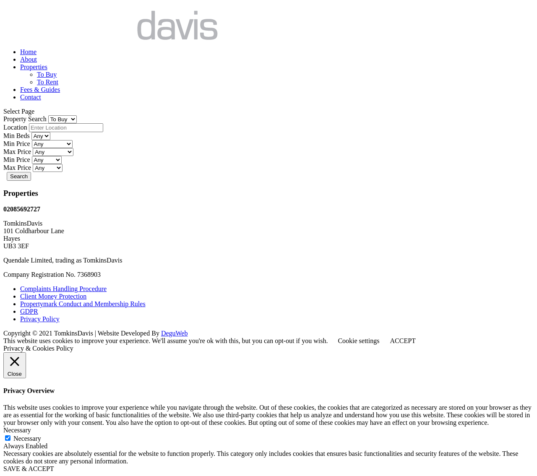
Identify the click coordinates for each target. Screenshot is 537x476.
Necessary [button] (17, 430)
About (28, 59)
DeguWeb (174, 333)
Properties (33, 66)
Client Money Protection (53, 296)
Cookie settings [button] (358, 340)
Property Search (25, 118)
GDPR (29, 311)
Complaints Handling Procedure (63, 288)
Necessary (27, 438)
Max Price (18, 151)
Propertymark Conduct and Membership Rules (83, 303)
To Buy (47, 74)
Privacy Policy (40, 319)
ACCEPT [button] (402, 340)
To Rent (47, 82)
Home (28, 51)
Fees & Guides (40, 89)
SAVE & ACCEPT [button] (28, 468)
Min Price (17, 143)
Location (16, 127)
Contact (30, 97)
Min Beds (17, 135)
